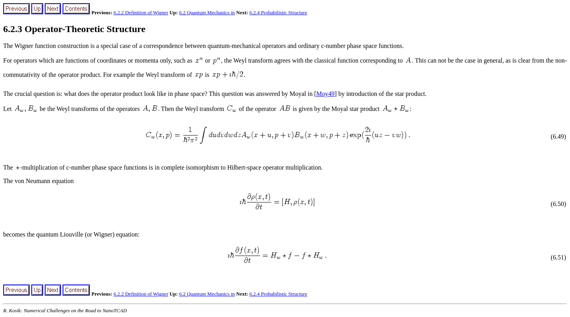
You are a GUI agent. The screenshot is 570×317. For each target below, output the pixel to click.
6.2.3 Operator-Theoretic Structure (74, 29)
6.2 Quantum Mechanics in (207, 12)
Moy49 (325, 93)
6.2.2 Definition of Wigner (141, 12)
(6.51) (558, 257)
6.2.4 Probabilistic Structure (278, 12)
